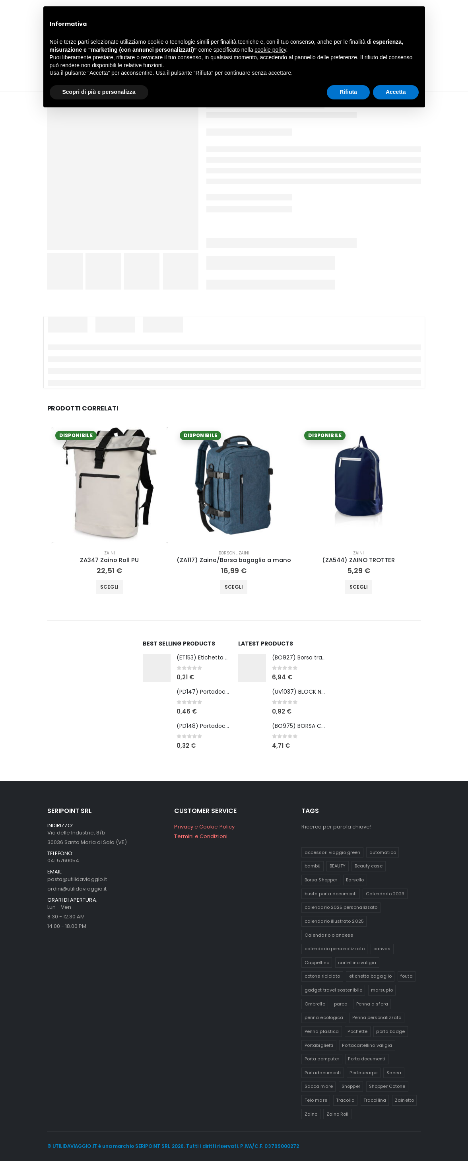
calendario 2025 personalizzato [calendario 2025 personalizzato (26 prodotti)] (341, 907)
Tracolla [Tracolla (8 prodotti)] (345, 1100)
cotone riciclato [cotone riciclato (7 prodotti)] (322, 976)
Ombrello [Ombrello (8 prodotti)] (315, 1004)
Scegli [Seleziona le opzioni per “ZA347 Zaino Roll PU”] (109, 586)
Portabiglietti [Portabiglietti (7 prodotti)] (319, 1045)
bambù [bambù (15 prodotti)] (312, 866)
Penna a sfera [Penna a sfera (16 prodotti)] (372, 1004)
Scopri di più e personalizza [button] (99, 92)
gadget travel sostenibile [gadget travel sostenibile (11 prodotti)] (333, 990)
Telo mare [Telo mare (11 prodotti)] (316, 1100)
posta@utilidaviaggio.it (77, 879)
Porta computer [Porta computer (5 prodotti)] (322, 1059)
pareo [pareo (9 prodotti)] (340, 1004)
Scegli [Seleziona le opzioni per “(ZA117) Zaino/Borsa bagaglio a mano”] (234, 586)
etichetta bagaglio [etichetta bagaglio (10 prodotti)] (370, 976)
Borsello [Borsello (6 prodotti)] (355, 880)
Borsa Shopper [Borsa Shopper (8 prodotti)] (321, 880)
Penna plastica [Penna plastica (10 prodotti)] (322, 1031)
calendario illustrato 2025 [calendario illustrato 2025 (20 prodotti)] (334, 921)
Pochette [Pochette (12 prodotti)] (357, 1031)
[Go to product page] (109, 485)
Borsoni (228, 553)
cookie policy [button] (270, 50)
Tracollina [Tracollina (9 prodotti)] (374, 1100)
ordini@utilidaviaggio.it (77, 889)
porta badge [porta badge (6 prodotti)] (390, 1031)
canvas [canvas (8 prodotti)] (381, 948)
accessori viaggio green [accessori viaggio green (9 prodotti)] (333, 852)
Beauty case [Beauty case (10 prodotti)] (369, 866)
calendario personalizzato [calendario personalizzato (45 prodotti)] (335, 948)
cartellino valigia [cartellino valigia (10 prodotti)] (357, 962)
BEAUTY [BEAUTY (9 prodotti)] (338, 866)
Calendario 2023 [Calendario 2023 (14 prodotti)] (385, 894)
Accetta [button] (396, 92)
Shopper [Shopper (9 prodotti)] (351, 1086)
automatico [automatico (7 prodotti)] (382, 852)
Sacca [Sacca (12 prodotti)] (393, 1073)
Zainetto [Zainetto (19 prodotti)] (404, 1100)
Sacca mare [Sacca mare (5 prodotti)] (319, 1086)
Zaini (109, 553)
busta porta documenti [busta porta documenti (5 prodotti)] (331, 894)
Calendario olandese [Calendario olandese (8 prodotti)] (329, 935)
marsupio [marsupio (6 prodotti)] (382, 990)
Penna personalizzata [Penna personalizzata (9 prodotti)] (377, 1017)
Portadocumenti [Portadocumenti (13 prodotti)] (323, 1073)
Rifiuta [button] (348, 92)
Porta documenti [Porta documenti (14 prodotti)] (366, 1059)
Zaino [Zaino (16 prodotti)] (311, 1114)
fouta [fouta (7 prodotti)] (406, 976)
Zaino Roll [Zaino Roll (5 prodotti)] (337, 1114)
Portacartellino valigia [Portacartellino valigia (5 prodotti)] (367, 1045)
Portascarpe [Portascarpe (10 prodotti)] (363, 1073)
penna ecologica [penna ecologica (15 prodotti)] (324, 1017)
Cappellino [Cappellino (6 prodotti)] (317, 962)
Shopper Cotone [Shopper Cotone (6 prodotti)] (387, 1086)
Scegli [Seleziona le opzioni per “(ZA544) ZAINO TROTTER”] (359, 586)
